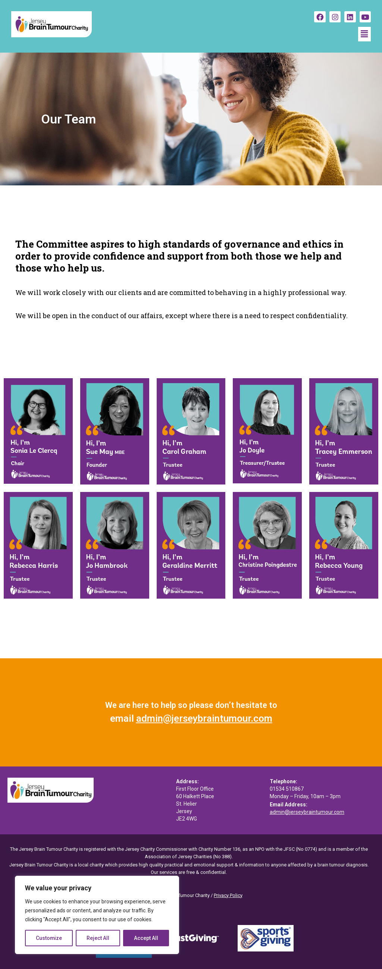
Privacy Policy (228, 895)
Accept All (146, 938)
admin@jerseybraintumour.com (204, 718)
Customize (49, 938)
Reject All (98, 938)
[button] (364, 34)
